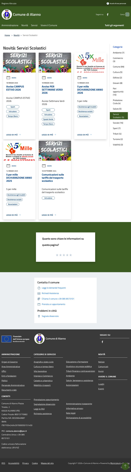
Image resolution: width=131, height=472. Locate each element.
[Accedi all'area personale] (116, 3)
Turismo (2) (118, 139)
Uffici (4, 371)
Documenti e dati (9, 389)
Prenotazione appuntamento (46, 399)
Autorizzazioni (72, 385)
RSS (3, 463)
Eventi (101, 388)
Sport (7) (116, 128)
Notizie (101, 361)
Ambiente (70, 375)
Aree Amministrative (11, 366)
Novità (16, 35)
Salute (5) (117, 108)
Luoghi (101, 384)
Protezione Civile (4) (117, 102)
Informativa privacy (74, 408)
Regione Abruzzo (9, 3)
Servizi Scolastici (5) (118, 116)
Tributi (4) (117, 133)
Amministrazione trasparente (79, 403)
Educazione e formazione (77, 361)
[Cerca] (126, 14)
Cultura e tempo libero (43, 366)
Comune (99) (118, 66)
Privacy (25, 463)
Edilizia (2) (117, 77)
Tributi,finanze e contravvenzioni (80, 371)
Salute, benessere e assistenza (79, 380)
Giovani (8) (117, 83)
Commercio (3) (118, 60)
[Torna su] (125, 466)
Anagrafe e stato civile (43, 361)
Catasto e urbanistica (43, 380)
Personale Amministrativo (13, 385)
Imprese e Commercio (43, 375)
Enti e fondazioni (9, 375)
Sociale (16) (118, 122)
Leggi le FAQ (39, 408)
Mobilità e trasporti (42, 385)
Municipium (115, 463)
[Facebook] (103, 14)
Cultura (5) (117, 72)
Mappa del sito (47, 463)
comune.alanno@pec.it (16, 431)
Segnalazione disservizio (44, 404)
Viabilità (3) (118, 144)
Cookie (35, 463)
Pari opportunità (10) (118, 91)
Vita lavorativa (40, 371)
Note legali (71, 413)
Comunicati (103, 366)
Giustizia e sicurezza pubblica (79, 366)
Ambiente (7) (118, 52)
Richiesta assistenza (43, 413)
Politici (5, 380)
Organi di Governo (10, 361)
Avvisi (11, 78)
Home (7, 35)
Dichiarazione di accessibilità (78, 417)
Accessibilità (13, 463)
